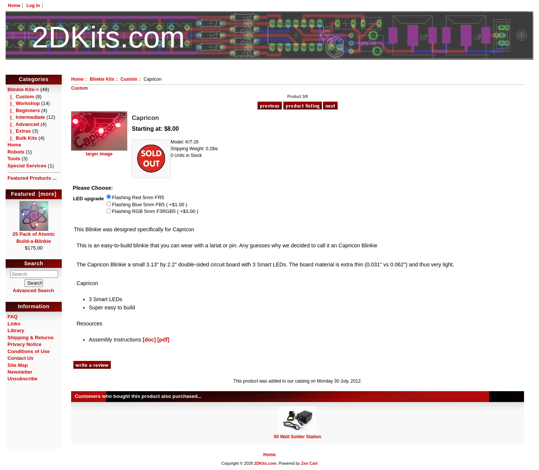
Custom (129, 79)
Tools (13, 158)
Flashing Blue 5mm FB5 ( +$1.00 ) (149, 204)
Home (14, 5)
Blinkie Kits (102, 79)
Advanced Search (33, 290)
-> (23, 89)
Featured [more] (34, 194)
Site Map (17, 365)
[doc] (149, 340)
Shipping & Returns (30, 337)
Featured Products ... (32, 178)
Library (15, 330)
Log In (33, 5)
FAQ (12, 316)
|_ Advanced (23, 124)
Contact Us (20, 358)
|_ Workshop (23, 103)
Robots (15, 152)
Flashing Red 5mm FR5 (138, 197)
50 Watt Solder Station (298, 436)
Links (13, 324)
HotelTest (270, 70)
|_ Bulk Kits (22, 138)
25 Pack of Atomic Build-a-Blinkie (33, 235)
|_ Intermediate (26, 117)
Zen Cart (309, 463)
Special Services (26, 165)
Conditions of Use (28, 351)
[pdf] (163, 340)
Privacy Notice (24, 344)
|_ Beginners (23, 110)
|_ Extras (19, 131)
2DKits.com (265, 463)
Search (33, 263)
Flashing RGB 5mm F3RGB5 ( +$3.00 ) (155, 211)
